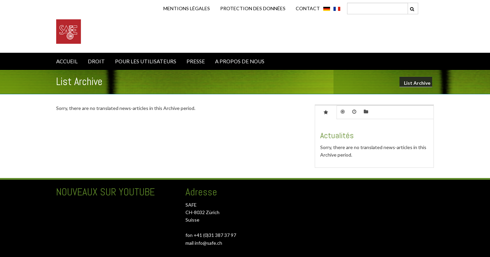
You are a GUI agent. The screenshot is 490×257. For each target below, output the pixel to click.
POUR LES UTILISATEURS (145, 61)
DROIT (96, 61)
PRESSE (195, 61)
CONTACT (308, 8)
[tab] (326, 112)
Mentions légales (186, 8)
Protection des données (252, 8)
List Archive (417, 83)
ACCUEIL (67, 61)
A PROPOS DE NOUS (239, 61)
